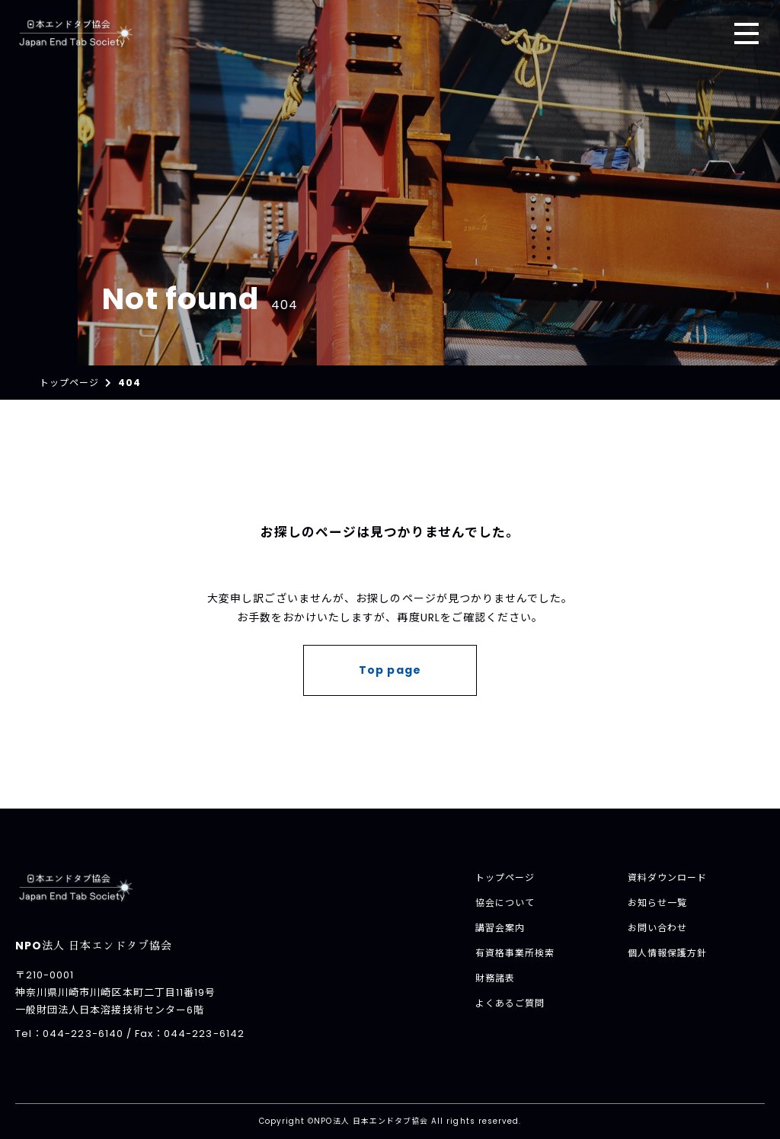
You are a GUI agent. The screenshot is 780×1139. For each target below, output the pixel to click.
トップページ (505, 877)
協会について (505, 902)
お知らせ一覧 (657, 902)
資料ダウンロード (667, 877)
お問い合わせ (657, 927)
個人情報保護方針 (667, 952)
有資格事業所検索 (515, 952)
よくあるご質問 (510, 1003)
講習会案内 (500, 927)
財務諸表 (495, 978)
